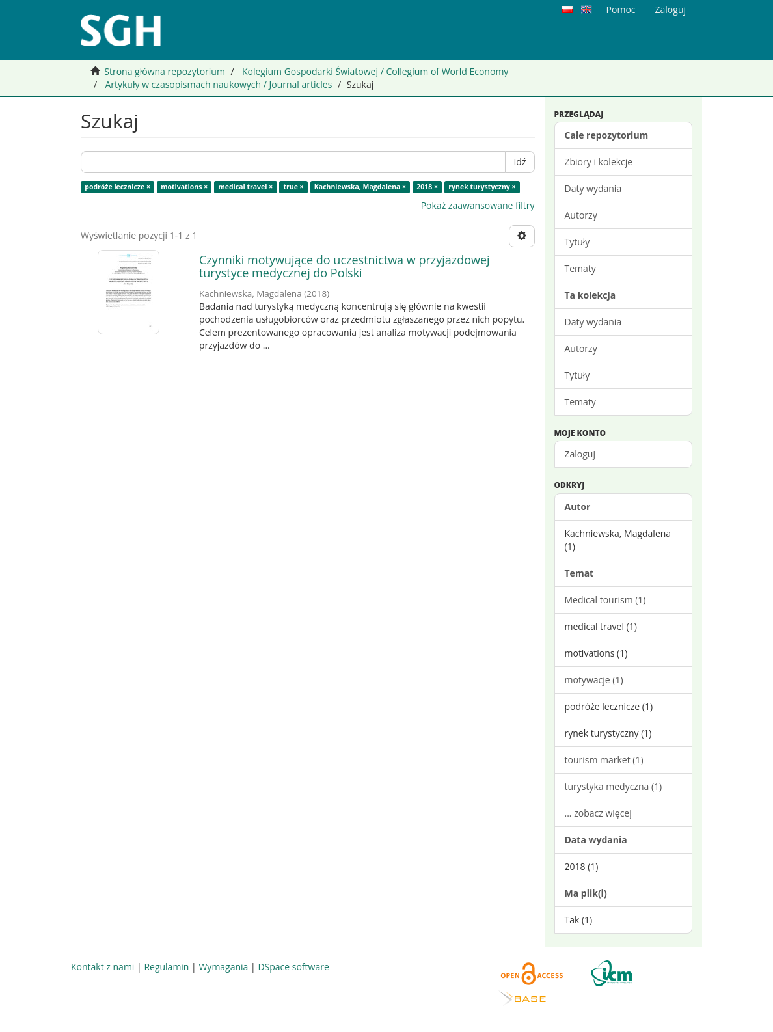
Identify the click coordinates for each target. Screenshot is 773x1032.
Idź (519, 162)
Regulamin (166, 966)
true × (293, 186)
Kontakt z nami (102, 966)
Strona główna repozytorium (164, 71)
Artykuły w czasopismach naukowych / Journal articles (218, 84)
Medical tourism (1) (605, 599)
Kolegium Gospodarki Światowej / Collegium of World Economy (375, 71)
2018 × (427, 186)
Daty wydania (593, 188)
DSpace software (293, 966)
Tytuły (577, 242)
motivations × (184, 186)
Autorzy (581, 215)
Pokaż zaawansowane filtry (478, 205)
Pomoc (621, 9)
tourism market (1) (604, 760)
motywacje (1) (594, 679)
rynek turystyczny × (481, 186)
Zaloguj (580, 454)
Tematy (580, 268)
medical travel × (245, 186)
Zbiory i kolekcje (599, 162)
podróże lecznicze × (117, 186)
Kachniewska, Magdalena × (360, 186)
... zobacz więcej (598, 813)
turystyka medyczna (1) (613, 786)
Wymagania (223, 966)
